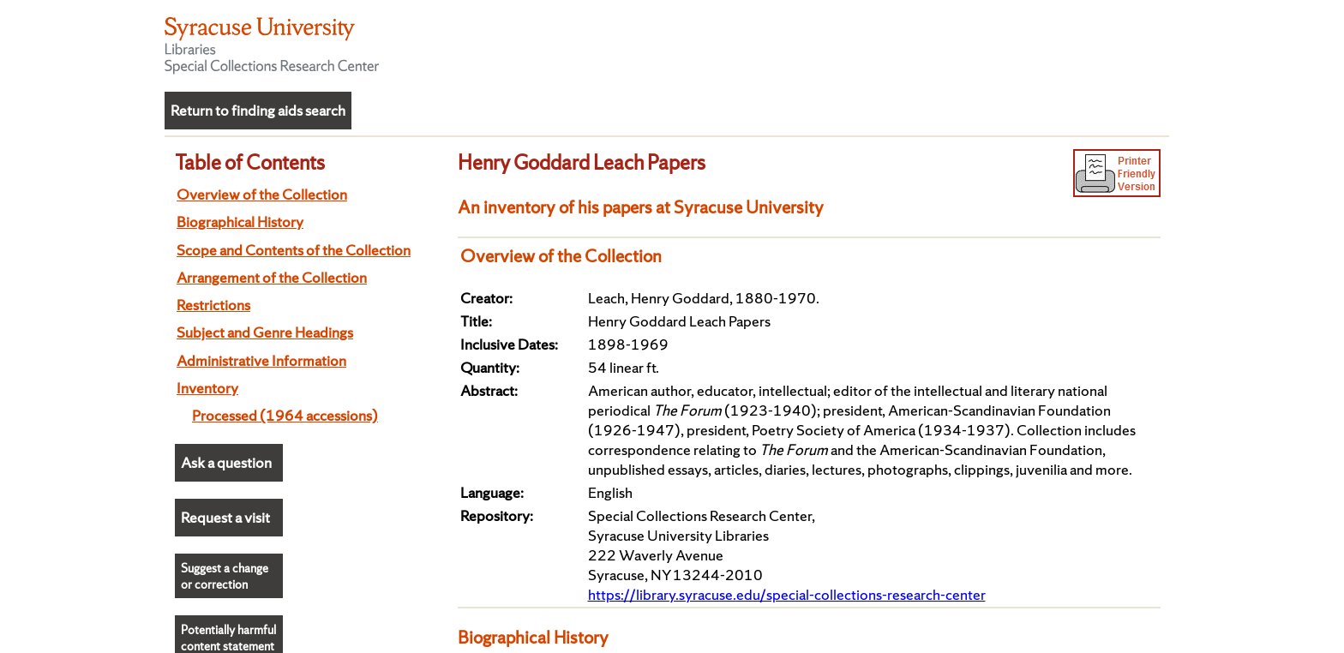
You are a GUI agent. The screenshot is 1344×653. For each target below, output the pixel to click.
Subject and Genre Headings (265, 332)
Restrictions (213, 305)
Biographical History (240, 221)
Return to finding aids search (258, 110)
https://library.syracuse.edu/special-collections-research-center (787, 594)
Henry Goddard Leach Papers (581, 162)
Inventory (207, 388)
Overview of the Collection (262, 194)
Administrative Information (261, 360)
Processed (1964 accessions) (285, 415)
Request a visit (225, 517)
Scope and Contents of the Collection (294, 250)
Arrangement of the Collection (272, 277)
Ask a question (226, 462)
